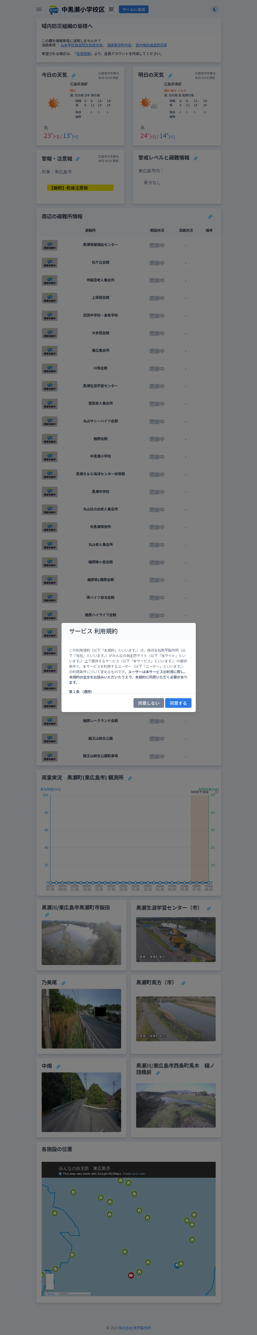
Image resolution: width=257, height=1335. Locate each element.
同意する (178, 703)
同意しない (149, 703)
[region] (128, 667)
